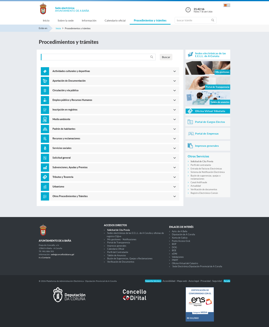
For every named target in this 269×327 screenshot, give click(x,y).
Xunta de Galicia (179, 237)
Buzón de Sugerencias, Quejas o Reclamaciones (130, 258)
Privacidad (206, 281)
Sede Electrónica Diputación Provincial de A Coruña (197, 266)
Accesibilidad (169, 281)
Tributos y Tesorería (62, 176)
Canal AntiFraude (199, 182)
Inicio (46, 20)
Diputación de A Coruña (183, 234)
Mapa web (182, 281)
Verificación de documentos (204, 189)
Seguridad (217, 281)
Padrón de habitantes (63, 128)
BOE (174, 250)
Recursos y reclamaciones (66, 138)
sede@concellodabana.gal (62, 254)
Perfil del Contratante (117, 252)
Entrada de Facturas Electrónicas (206, 168)
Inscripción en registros (64, 109)
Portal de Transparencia (118, 242)
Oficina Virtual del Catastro (185, 263)
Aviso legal (194, 281)
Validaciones (178, 257)
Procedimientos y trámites (150, 20)
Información (89, 20)
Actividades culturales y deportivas (71, 71)
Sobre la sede (66, 20)
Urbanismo (58, 186)
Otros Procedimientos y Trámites (70, 196)
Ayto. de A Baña (179, 231)
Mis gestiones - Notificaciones (121, 239)
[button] (226, 5)
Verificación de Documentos (120, 261)
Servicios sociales (61, 148)
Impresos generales (116, 245)
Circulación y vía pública (65, 90)
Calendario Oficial (115, 248)
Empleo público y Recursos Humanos (72, 99)
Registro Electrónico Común (204, 193)
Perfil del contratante (201, 165)
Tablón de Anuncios (116, 255)
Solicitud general (61, 157)
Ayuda (227, 281)
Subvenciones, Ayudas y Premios (69, 167)
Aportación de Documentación (69, 80)
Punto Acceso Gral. (181, 241)
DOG (174, 247)
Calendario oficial (115, 20)
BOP (174, 244)
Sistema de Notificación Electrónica (208, 172)
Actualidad (196, 185)
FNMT (175, 260)
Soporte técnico (153, 281)
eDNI (174, 253)
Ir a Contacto (44, 257)
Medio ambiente (61, 119)
